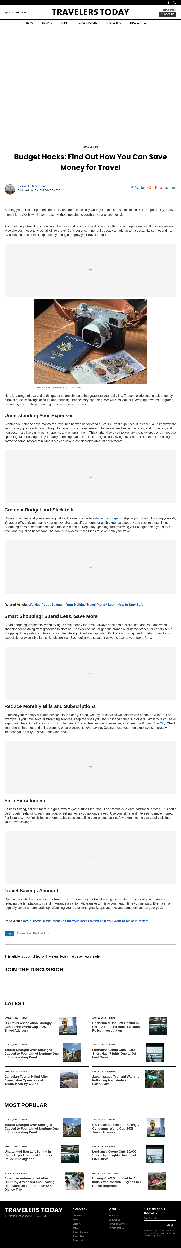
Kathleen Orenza (33, 186)
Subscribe (167, 14)
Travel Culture (80, 1232)
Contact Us (114, 1219)
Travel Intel (79, 1240)
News (24, 1018)
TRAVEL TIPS (113, 22)
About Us (113, 1215)
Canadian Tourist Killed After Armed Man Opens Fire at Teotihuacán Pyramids (26, 1080)
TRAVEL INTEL (138, 22)
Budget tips (41, 933)
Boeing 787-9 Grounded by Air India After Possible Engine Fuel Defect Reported (116, 1182)
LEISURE (47, 22)
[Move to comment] (173, 188)
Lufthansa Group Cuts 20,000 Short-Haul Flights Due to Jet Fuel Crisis (114, 1053)
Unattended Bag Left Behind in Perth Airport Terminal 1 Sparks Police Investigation (116, 1026)
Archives (77, 1215)
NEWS (29, 22)
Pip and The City (153, 723)
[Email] (167, 188)
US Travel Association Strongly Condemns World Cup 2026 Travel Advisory (28, 1026)
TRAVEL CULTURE (86, 22)
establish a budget (106, 518)
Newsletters (169, 10)
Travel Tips (91, 147)
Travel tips (24, 933)
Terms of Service (117, 1223)
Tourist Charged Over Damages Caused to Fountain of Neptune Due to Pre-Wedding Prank (32, 1053)
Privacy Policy (116, 1228)
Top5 (75, 1228)
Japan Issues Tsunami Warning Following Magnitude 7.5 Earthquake (115, 1080)
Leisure (77, 1223)
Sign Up (168, 1225)
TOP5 (64, 22)
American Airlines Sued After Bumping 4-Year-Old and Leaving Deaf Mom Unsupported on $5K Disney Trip (30, 1184)
